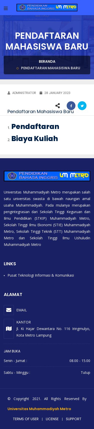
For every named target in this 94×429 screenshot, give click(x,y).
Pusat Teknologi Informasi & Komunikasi (41, 275)
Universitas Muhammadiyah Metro (39, 408)
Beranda (47, 61)
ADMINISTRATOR (22, 93)
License (52, 418)
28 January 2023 (55, 93)
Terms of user (26, 418)
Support (73, 418)
